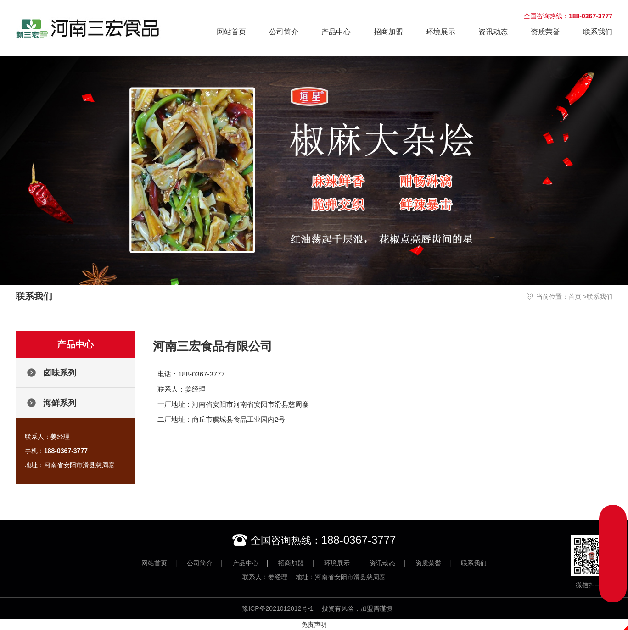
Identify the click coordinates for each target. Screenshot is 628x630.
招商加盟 (388, 32)
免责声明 (314, 624)
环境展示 (440, 32)
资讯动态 (493, 32)
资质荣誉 (545, 32)
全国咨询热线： (568, 16)
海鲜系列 (59, 403)
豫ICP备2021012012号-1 (278, 608)
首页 (574, 296)
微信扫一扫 (591, 562)
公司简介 (283, 32)
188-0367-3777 (358, 540)
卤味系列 (59, 372)
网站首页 (231, 32)
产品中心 (336, 32)
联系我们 (597, 32)
